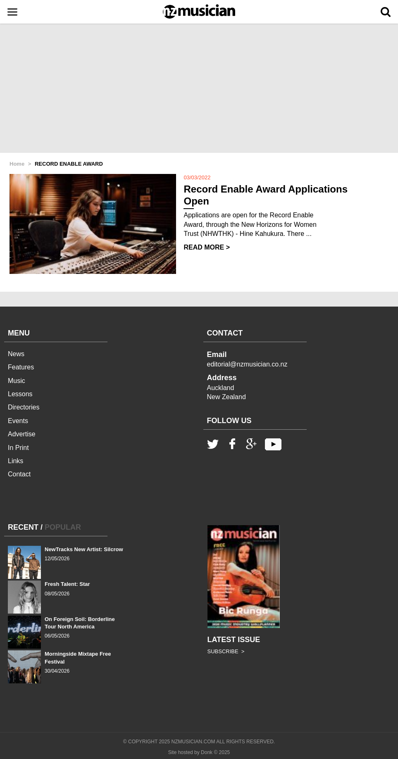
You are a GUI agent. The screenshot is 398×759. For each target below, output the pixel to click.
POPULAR (63, 527)
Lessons (20, 393)
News (16, 353)
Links (15, 460)
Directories (23, 407)
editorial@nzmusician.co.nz (247, 364)
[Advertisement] (199, 89)
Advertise (22, 434)
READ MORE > (207, 247)
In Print (18, 447)
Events (18, 420)
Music (16, 380)
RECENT (23, 527)
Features (21, 367)
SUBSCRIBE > (226, 651)
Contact (19, 474)
